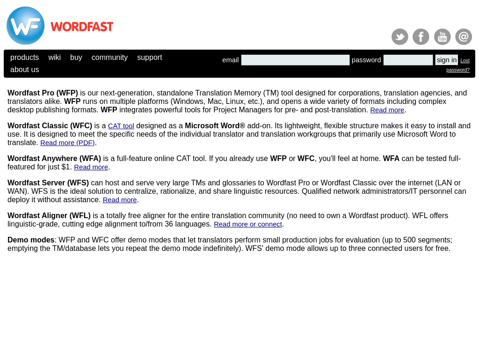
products (24, 57)
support (149, 57)
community (110, 57)
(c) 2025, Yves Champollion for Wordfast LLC (47, 276)
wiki (54, 57)
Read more (387, 110)
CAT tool (121, 126)
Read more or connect (248, 224)
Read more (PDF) (67, 143)
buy (76, 57)
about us (24, 69)
